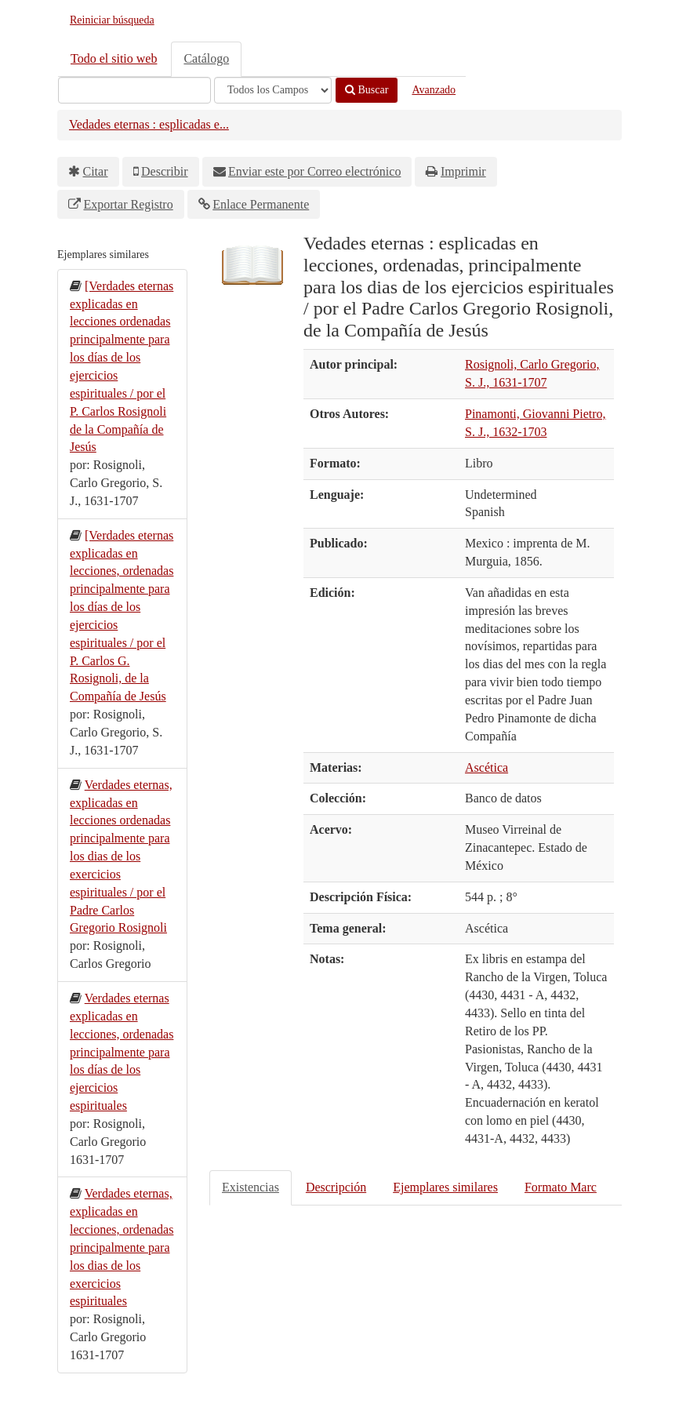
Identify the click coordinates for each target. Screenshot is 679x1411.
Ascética (486, 767)
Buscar (366, 90)
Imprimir (463, 171)
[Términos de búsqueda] (134, 90)
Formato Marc (561, 1187)
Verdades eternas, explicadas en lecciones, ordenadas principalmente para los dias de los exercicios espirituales (121, 1247)
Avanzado (434, 90)
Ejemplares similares (445, 1187)
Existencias (250, 1187)
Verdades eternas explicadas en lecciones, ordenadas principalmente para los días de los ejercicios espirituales (121, 1051)
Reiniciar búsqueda (112, 20)
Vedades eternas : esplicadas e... (149, 124)
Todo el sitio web (114, 58)
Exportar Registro (128, 204)
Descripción (336, 1187)
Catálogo (206, 58)
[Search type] (273, 90)
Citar (95, 171)
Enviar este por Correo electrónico (314, 171)
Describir (164, 171)
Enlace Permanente (260, 204)
